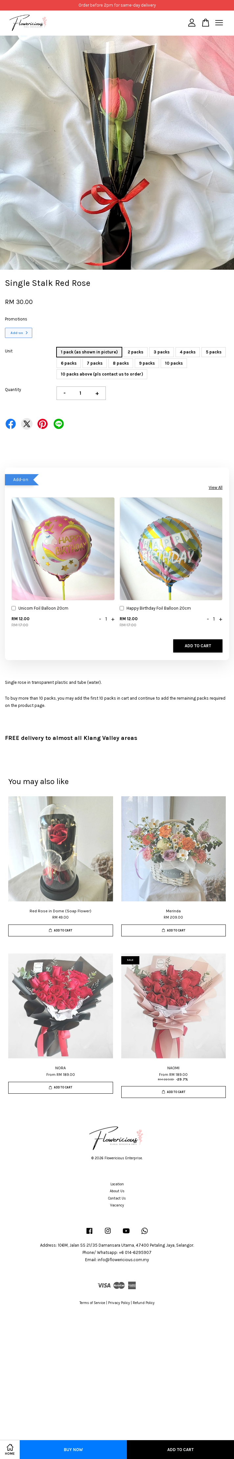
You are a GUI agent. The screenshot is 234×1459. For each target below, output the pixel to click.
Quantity (13, 389)
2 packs (135, 352)
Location (117, 1184)
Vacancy (117, 1205)
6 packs (69, 363)
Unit (8, 351)
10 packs (174, 363)
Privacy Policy (119, 1303)
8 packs (121, 363)
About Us (117, 1191)
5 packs (214, 352)
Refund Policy (143, 1303)
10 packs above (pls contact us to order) (102, 374)
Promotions (16, 319)
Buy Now (73, 1449)
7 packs (95, 363)
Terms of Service (92, 1303)
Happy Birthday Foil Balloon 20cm (155, 609)
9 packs (147, 363)
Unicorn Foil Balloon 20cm (40, 609)
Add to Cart (198, 645)
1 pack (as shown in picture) (89, 352)
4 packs (188, 352)
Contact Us (117, 1198)
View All (215, 487)
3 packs (161, 352)
